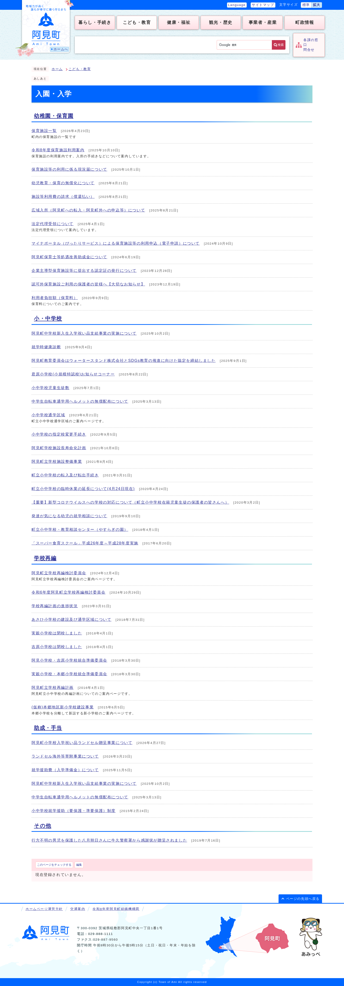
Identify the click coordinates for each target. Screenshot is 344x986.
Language (237, 5)
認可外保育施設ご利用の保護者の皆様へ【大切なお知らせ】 (88, 284)
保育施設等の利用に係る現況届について (69, 169)
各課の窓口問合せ (310, 45)
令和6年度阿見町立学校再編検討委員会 (69, 592)
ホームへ (61, 49)
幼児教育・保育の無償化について (63, 183)
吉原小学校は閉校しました (57, 647)
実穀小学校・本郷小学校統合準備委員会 (69, 674)
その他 (42, 826)
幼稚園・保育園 (53, 116)
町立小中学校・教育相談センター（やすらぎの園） (80, 529)
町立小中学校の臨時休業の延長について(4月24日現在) (83, 489)
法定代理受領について (53, 224)
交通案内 (77, 909)
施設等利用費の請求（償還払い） (63, 197)
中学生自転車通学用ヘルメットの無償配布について (80, 401)
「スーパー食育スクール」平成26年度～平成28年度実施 (85, 543)
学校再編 (45, 558)
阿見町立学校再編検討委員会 (59, 573)
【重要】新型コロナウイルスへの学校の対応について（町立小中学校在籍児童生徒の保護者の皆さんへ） (130, 502)
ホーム (57, 69)
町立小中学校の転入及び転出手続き (65, 475)
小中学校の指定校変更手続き (59, 434)
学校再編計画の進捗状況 (55, 606)
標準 (306, 5)
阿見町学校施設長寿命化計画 (59, 448)
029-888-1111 (100, 934)
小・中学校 (48, 319)
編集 (79, 864)
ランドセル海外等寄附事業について (65, 756)
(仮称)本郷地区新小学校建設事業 (63, 707)
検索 (281, 45)
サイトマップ (263, 5)
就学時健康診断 (46, 347)
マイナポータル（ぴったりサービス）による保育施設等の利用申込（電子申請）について (116, 243)
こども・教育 (80, 69)
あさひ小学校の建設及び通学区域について (71, 619)
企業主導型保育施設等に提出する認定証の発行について (84, 271)
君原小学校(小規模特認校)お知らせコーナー (73, 374)
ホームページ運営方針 (44, 909)
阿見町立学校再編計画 (53, 687)
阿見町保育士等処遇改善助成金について (69, 257)
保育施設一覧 (44, 131)
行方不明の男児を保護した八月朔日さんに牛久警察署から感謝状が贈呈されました (109, 840)
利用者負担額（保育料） (55, 298)
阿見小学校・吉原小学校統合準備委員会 (69, 660)
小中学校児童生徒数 (50, 388)
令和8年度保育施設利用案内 (58, 150)
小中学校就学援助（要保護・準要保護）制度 (74, 811)
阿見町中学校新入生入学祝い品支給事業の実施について (84, 333)
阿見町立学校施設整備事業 (57, 461)
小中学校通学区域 (48, 415)
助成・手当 (48, 728)
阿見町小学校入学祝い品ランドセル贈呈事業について (82, 743)
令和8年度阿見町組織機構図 (115, 909)
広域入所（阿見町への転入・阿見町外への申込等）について (88, 210)
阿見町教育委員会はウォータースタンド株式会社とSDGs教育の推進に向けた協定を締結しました (124, 361)
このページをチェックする (54, 864)
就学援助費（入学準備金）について (65, 770)
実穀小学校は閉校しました (57, 633)
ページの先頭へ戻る (303, 899)
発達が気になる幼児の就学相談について (69, 516)
